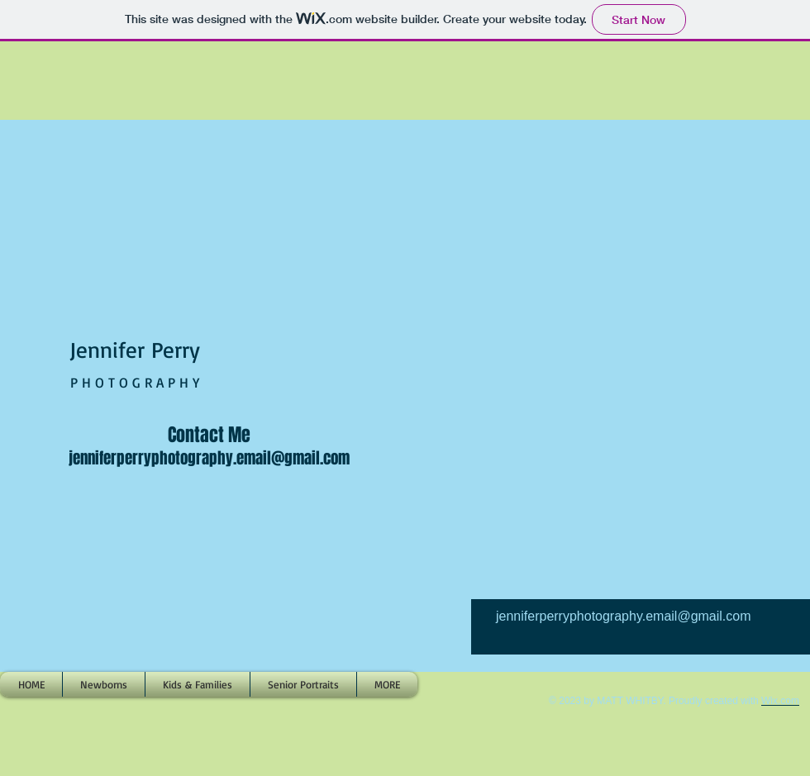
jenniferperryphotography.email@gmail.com (209, 457)
